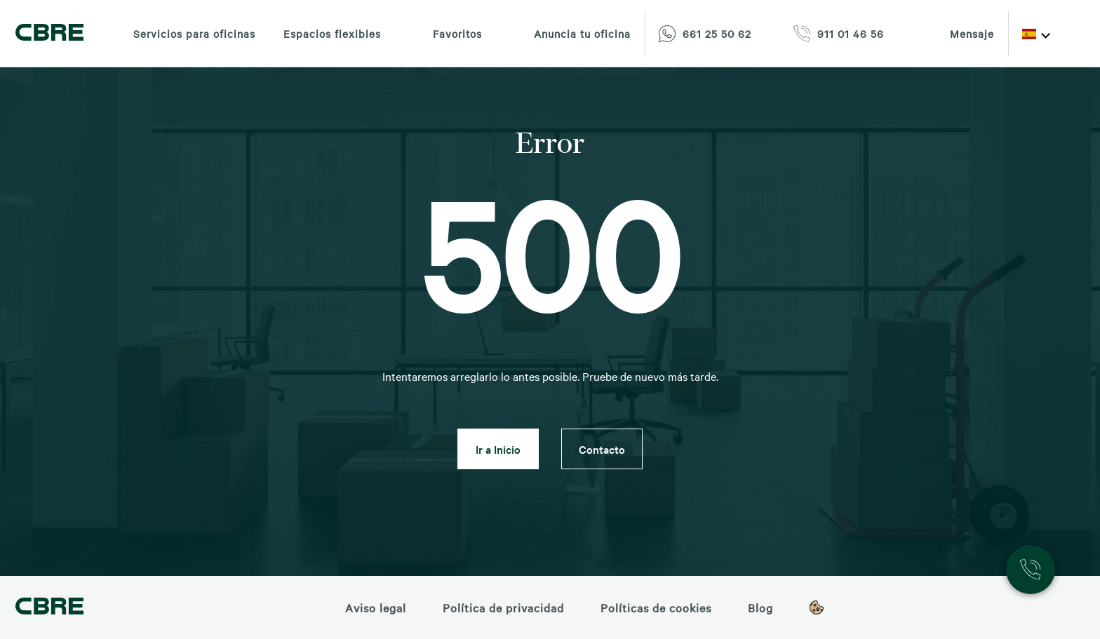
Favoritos (445, 33)
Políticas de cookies (656, 607)
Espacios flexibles (332, 34)
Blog (760, 607)
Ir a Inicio (498, 449)
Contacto (602, 449)
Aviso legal (375, 607)
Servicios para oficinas (194, 34)
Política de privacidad (503, 607)
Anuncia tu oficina (570, 33)
